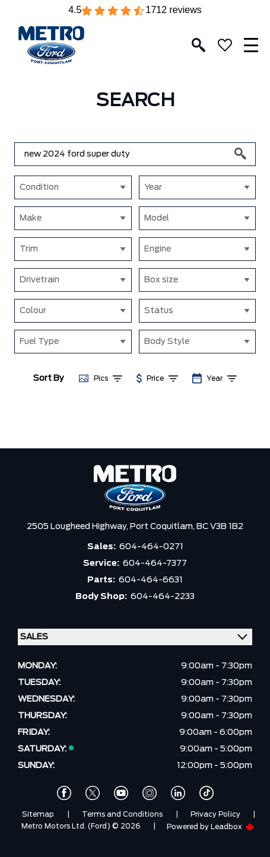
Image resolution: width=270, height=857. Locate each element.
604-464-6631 (151, 580)
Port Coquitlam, (163, 527)
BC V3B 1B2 (219, 527)
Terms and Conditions (122, 814)
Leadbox (233, 826)
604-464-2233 (163, 596)
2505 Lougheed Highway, (78, 527)
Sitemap (38, 814)
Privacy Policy (215, 814)
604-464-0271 (151, 547)
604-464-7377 (155, 563)
